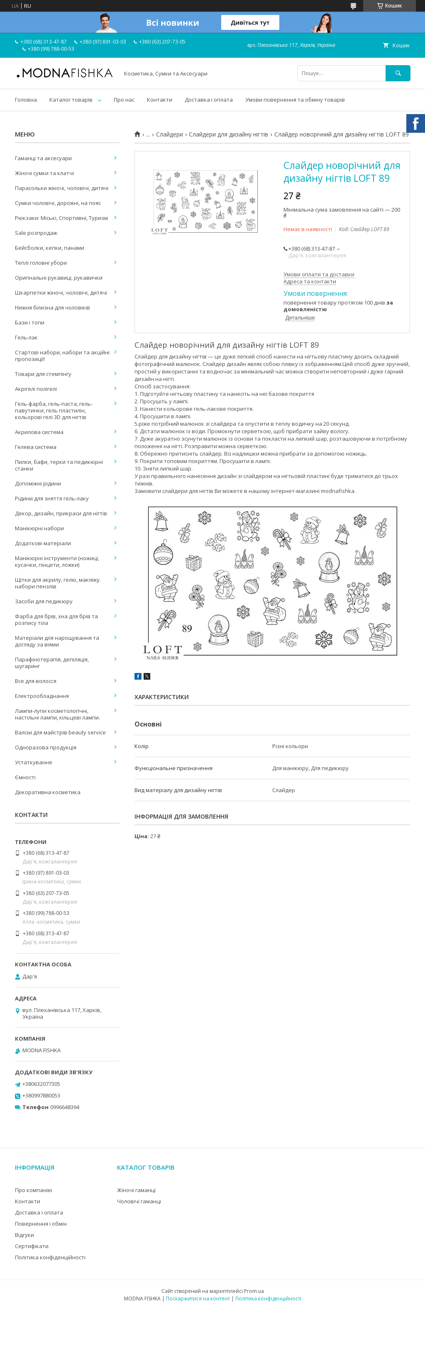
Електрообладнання (42, 696)
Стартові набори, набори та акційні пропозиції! (62, 356)
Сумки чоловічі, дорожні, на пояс (58, 203)
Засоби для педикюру (44, 601)
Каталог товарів (71, 99)
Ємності (25, 777)
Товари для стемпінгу (43, 374)
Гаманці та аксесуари (43, 158)
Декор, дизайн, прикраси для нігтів (61, 513)
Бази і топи (29, 322)
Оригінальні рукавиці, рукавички (59, 277)
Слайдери (169, 134)
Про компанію (33, 1190)
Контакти (159, 99)
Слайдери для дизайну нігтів (228, 134)
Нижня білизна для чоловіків (52, 307)
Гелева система (35, 447)
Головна (26, 99)
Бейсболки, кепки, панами (49, 247)
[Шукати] (398, 73)
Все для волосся (35, 681)
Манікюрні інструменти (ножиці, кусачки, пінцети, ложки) (57, 561)
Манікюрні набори (39, 528)
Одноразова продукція (45, 747)
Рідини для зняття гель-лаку (52, 498)
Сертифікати (32, 1246)
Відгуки (24, 1235)
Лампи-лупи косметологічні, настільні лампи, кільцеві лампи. (57, 714)
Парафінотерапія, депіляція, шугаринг (52, 663)
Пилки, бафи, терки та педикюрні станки (59, 465)
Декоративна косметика (48, 792)
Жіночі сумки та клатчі (44, 173)
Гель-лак (26, 337)
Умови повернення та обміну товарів (295, 99)
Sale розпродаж (36, 233)
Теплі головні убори (41, 262)
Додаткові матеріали (43, 543)
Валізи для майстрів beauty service (60, 732)
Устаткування (33, 762)
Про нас (124, 99)
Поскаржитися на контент (198, 1298)
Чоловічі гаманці (139, 1201)
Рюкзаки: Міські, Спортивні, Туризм (61, 218)
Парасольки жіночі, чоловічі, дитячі (61, 188)
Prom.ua (254, 1291)
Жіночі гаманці (136, 1190)
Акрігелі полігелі (36, 389)
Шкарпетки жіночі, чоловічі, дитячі (61, 292)
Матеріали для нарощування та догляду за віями (57, 641)
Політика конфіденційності (50, 1257)
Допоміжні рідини (38, 483)
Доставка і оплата (209, 99)
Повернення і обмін (41, 1223)
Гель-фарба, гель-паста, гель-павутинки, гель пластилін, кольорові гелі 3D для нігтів (54, 410)
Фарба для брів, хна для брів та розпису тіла (56, 619)
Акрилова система (39, 432)
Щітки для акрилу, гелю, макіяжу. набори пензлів (58, 583)
